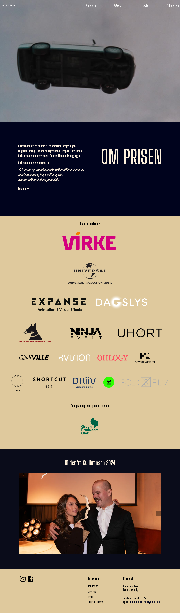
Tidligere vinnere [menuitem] (95, 602)
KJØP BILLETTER (90, 90)
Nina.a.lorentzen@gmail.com (145, 602)
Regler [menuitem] (145, 5)
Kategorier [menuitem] (119, 5)
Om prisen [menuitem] (91, 5)
